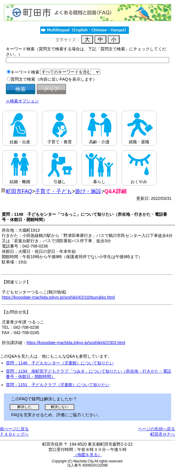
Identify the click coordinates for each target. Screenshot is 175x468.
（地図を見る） (87, 454)
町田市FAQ (19, 191)
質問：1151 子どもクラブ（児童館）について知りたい (58, 384)
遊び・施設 (88, 191)
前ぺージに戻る (14, 428)
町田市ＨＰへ (162, 434)
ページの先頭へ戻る (156, 428)
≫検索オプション (22, 101)
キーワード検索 (25, 72)
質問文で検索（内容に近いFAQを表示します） (54, 79)
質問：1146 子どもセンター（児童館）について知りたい (60, 363)
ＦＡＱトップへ (14, 434)
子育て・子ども (53, 191)
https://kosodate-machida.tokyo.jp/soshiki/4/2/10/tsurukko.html (58, 297)
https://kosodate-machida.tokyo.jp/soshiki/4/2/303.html (75, 342)
